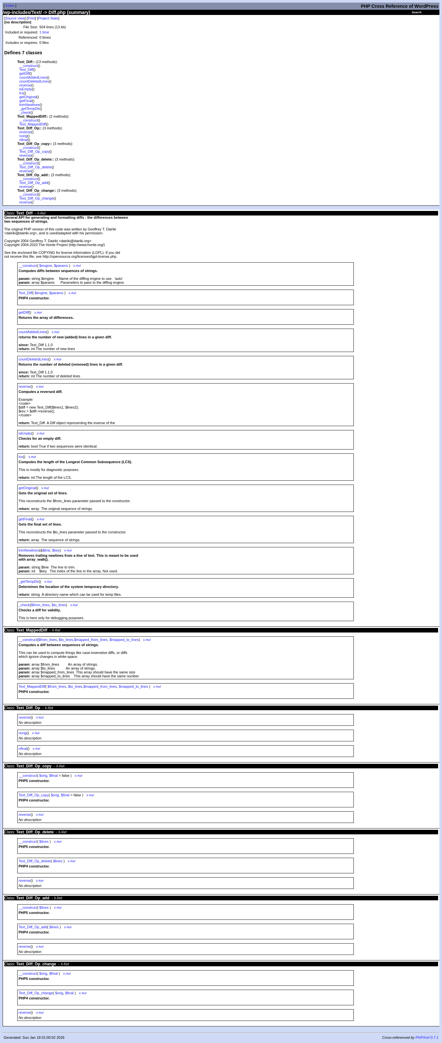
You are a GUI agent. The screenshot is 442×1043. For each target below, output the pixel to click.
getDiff (24, 73)
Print (31, 18)
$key (56, 550)
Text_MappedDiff (32, 124)
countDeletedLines (34, 81)
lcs (21, 93)
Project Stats (48, 18)
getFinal (25, 101)
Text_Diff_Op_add (33, 183)
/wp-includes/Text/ (22, 12)
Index (10, 5)
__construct (28, 66)
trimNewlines (29, 105)
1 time (44, 32)
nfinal (23, 140)
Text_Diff (26, 70)
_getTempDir (29, 109)
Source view (15, 18)
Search (416, 12)
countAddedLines (33, 77)
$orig (43, 775)
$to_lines (59, 605)
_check (25, 112)
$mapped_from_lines (91, 640)
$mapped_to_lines (124, 640)
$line (46, 550)
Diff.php (57, 12)
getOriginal (27, 97)
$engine (45, 265)
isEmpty (25, 89)
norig (23, 136)
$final (53, 775)
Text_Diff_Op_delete (35, 167)
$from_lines (40, 605)
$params (61, 265)
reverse (25, 85)
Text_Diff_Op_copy (34, 151)
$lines (44, 841)
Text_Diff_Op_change (36, 198)
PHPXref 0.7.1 (427, 1037)
